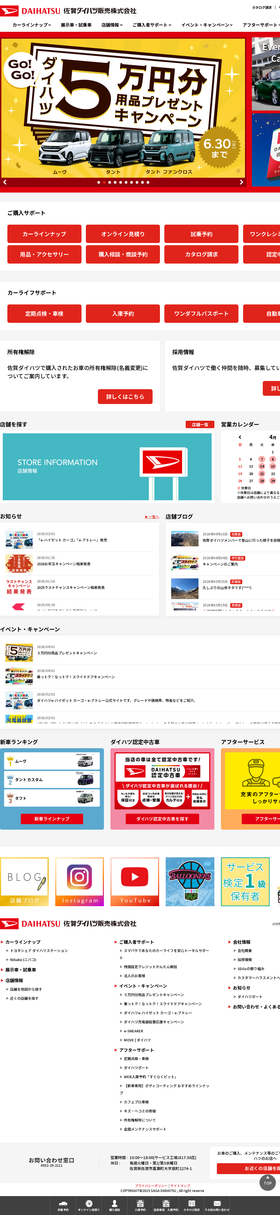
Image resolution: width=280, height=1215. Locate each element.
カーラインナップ (30, 25)
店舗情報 (110, 25)
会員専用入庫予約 (166, 1210)
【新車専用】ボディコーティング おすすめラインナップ (164, 1089)
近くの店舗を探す (24, 998)
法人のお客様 (134, 975)
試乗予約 (201, 234)
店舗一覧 (200, 424)
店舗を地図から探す (26, 989)
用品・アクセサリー (44, 254)
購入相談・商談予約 (123, 254)
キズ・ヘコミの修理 (140, 1111)
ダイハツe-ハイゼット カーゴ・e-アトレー (158, 1012)
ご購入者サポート (150, 25)
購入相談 (114, 1210)
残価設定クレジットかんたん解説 (150, 966)
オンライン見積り (123, 234)
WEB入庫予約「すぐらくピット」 (151, 1076)
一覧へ (153, 516)
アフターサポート (136, 1050)
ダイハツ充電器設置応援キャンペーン (154, 1021)
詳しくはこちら (125, 396)
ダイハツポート (136, 1067)
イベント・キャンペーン (205, 25)
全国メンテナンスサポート (145, 1129)
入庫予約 (123, 313)
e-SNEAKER (133, 1030)
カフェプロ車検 (136, 1101)
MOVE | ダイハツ (137, 1039)
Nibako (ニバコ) (23, 959)
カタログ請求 (262, 7)
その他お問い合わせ (217, 1210)
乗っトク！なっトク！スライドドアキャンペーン (163, 1003)
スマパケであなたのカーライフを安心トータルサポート (164, 954)
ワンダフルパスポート (201, 313)
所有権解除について (140, 1120)
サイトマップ (180, 1185)
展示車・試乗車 (76, 25)
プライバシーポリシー (151, 1185)
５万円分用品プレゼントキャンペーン (154, 994)
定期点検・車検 (44, 313)
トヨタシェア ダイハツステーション (39, 950)
